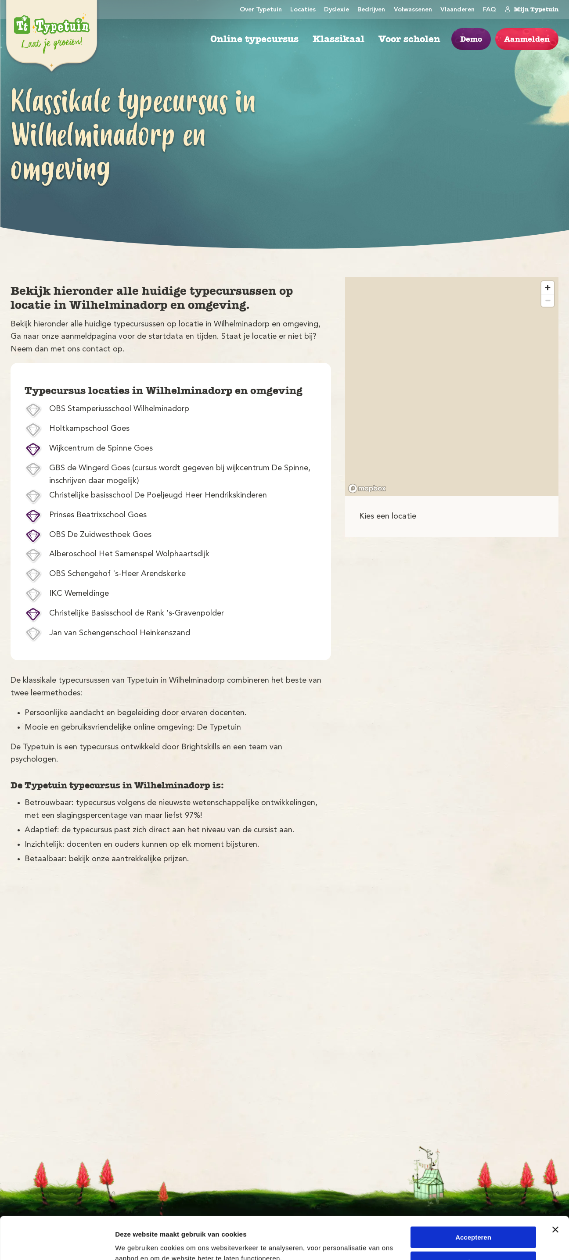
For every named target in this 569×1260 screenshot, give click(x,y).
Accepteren (473, 1197)
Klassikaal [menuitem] (338, 39)
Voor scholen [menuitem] (409, 39)
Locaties (303, 10)
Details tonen (136, 1242)
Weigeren (473, 1222)
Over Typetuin (261, 10)
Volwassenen (413, 10)
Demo (471, 39)
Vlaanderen (457, 10)
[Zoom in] (547, 287)
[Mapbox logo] (367, 488)
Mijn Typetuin (531, 9)
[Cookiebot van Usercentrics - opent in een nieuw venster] (56, 1242)
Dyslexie (336, 10)
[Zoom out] (547, 300)
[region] (451, 386)
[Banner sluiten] (555, 1190)
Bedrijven (371, 10)
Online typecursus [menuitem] (254, 39)
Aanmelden (527, 39)
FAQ (489, 10)
